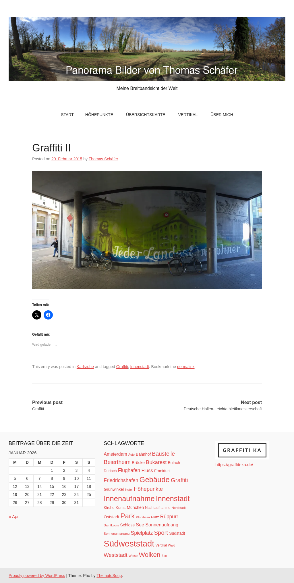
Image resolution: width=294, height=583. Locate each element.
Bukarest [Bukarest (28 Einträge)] (156, 462)
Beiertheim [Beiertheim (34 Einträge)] (117, 462)
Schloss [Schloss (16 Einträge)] (127, 525)
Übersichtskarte (145, 114)
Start (67, 114)
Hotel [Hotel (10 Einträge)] (128, 489)
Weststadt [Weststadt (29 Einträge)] (115, 555)
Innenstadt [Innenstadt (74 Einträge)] (173, 499)
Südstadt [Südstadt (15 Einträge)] (177, 533)
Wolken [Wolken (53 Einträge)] (149, 554)
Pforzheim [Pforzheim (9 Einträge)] (143, 517)
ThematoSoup (109, 575)
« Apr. (14, 516)
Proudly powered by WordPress (37, 575)
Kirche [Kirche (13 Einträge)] (109, 507)
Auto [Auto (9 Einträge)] (131, 454)
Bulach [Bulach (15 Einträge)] (174, 462)
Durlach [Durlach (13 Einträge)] (110, 471)
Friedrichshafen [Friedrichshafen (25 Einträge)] (121, 480)
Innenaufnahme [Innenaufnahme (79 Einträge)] (129, 499)
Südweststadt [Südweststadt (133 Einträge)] (129, 543)
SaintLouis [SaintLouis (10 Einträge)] (111, 525)
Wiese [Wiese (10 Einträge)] (133, 555)
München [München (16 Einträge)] (135, 507)
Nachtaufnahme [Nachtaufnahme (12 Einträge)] (157, 508)
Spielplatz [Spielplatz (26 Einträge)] (142, 533)
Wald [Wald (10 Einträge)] (171, 545)
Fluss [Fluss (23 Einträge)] (147, 470)
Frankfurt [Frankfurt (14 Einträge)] (162, 471)
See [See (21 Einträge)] (140, 524)
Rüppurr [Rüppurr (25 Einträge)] (169, 516)
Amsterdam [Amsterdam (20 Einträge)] (115, 454)
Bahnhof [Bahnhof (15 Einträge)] (143, 454)
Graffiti (122, 366)
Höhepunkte (99, 114)
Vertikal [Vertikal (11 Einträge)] (161, 545)
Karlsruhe (85, 366)
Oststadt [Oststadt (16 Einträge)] (111, 517)
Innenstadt (139, 366)
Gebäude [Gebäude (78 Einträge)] (155, 480)
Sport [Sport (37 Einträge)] (161, 533)
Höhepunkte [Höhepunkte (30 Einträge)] (148, 489)
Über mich (221, 114)
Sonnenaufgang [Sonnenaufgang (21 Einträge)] (161, 524)
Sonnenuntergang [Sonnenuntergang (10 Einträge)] (116, 533)
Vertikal (188, 114)
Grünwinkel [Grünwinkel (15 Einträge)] (114, 489)
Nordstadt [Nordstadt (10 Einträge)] (179, 507)
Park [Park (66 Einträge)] (127, 516)
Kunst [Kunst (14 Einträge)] (121, 507)
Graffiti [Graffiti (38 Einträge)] (179, 480)
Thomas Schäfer (103, 159)
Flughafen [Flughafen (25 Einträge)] (129, 470)
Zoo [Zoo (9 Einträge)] (164, 555)
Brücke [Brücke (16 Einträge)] (138, 462)
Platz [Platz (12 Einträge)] (155, 517)
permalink (186, 366)
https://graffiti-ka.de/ (234, 464)
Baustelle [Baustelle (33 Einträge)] (163, 454)
